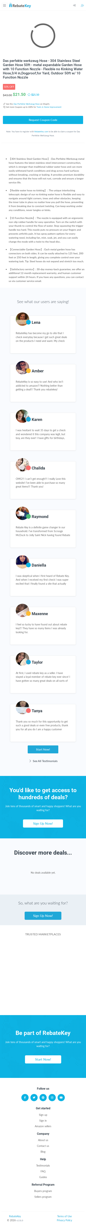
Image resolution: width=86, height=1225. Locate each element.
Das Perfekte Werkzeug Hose (27, 104)
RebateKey (15, 1216)
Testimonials (43, 1165)
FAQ (43, 1171)
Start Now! (43, 749)
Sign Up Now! (43, 823)
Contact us (43, 1145)
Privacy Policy (64, 1220)
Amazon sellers (43, 1126)
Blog (43, 1151)
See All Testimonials (43, 761)
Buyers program (43, 1191)
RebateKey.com (41, 131)
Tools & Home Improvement (49, 107)
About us (43, 1140)
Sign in (43, 1120)
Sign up (43, 1114)
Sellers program (43, 1196)
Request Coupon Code (43, 119)
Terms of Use (64, 1216)
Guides (43, 1177)
